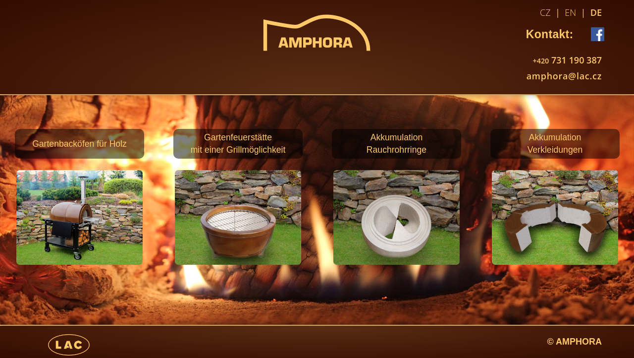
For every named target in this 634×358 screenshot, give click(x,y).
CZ (545, 12)
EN (570, 12)
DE (596, 12)
